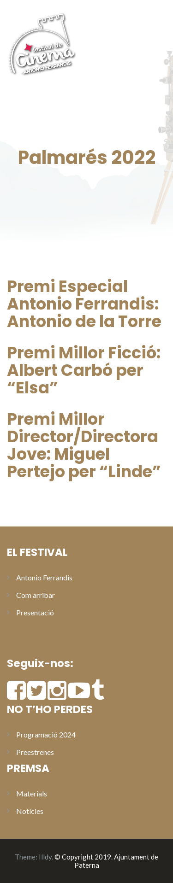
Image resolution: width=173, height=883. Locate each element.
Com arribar (35, 595)
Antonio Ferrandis (44, 577)
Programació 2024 (46, 734)
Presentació (35, 612)
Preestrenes (35, 752)
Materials (31, 793)
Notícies (29, 811)
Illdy (45, 857)
